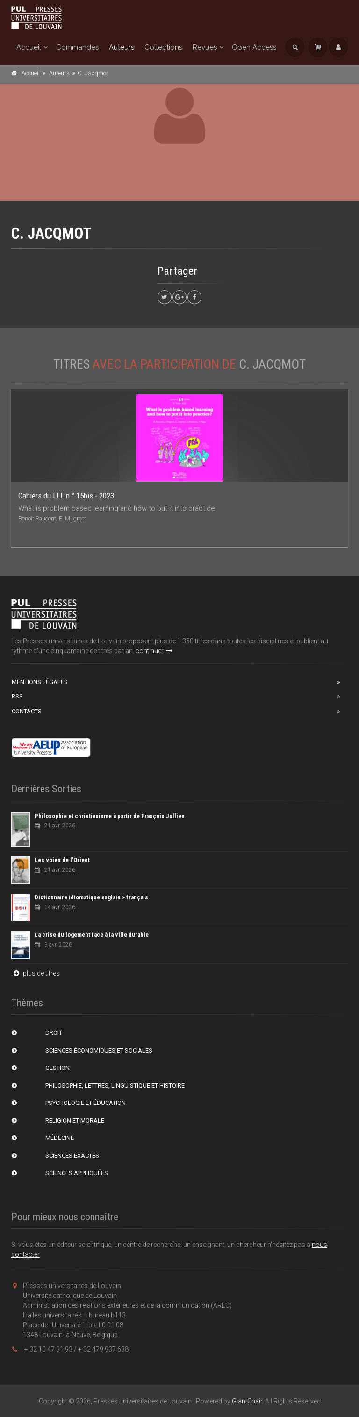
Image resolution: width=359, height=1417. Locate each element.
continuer (154, 651)
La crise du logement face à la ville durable (92, 934)
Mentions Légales (40, 681)
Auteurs (121, 47)
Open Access (254, 47)
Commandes (77, 47)
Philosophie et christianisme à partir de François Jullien (110, 815)
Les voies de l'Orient (62, 859)
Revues (205, 47)
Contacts (27, 711)
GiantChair (247, 1401)
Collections (163, 47)
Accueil (28, 47)
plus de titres (35, 973)
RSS (17, 696)
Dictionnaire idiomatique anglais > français (91, 897)
